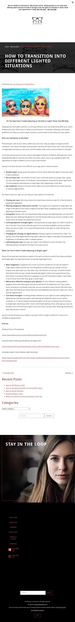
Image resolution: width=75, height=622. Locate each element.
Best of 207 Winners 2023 (15, 385)
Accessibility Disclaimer (37, 610)
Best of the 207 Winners (15, 391)
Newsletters (30, 84)
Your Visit (13, 532)
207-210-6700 (51, 9)
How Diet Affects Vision (14, 394)
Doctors (13, 517)
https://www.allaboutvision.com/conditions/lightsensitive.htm (24, 335)
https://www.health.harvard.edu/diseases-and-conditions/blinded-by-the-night (30, 346)
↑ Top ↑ (37, 615)
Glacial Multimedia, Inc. (41, 604)
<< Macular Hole (8, 373)
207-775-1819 (41, 9)
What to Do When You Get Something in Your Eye (24, 396)
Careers (13, 544)
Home (7, 46)
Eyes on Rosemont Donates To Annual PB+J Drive (24, 388)
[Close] (73, 2)
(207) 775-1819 (61, 607)
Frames (13, 527)
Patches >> (69, 373)
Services (13, 522)
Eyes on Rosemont (16, 84)
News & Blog (14, 46)
